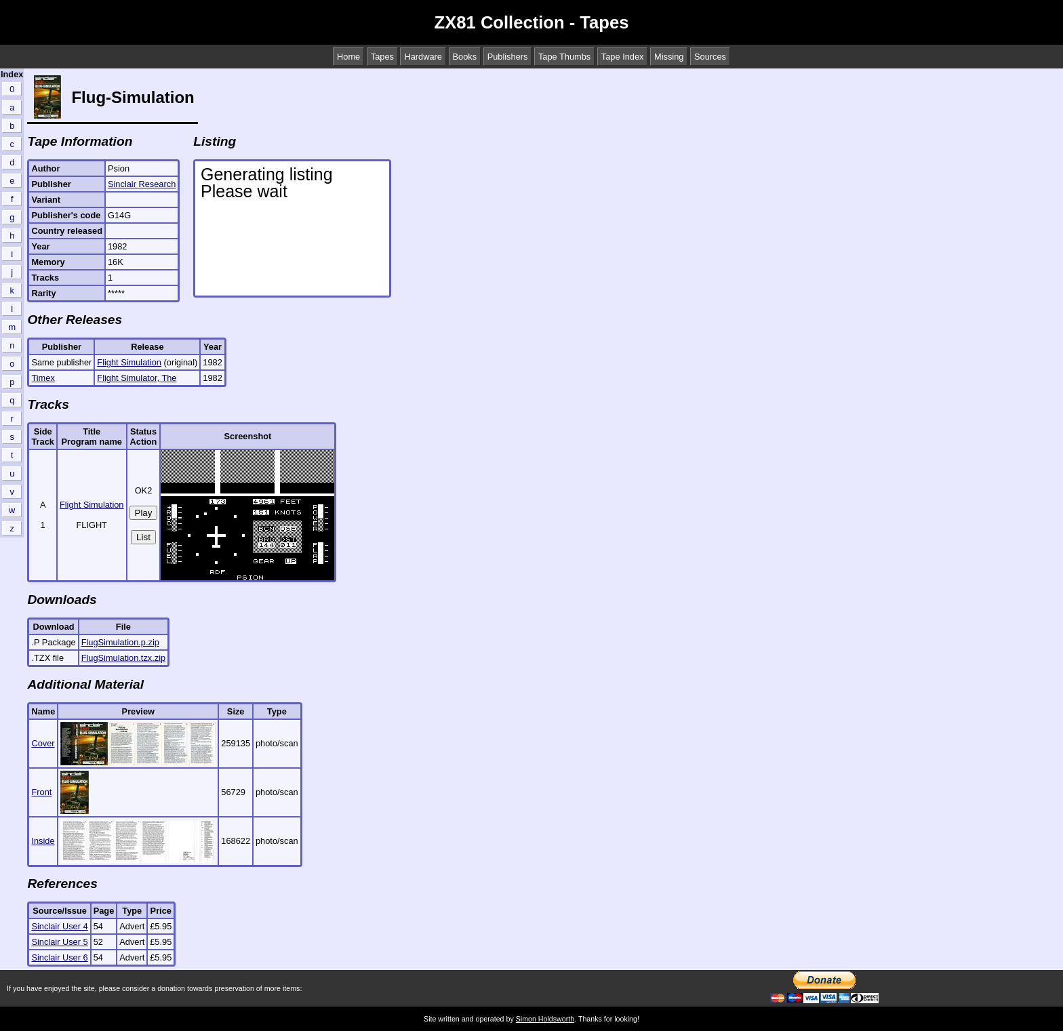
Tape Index (622, 57)
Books (465, 57)
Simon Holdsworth (545, 1019)
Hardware (422, 57)
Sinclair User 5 (59, 942)
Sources (710, 57)
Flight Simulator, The (136, 378)
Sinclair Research (142, 184)
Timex (42, 378)
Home (348, 57)
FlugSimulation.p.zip (120, 642)
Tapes (382, 57)
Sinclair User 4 (59, 926)
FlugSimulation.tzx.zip (123, 658)
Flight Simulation (129, 362)
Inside (42, 841)
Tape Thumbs (564, 57)
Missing (668, 57)
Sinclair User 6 (59, 957)
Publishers (507, 57)
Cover (42, 743)
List (143, 537)
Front (41, 792)
